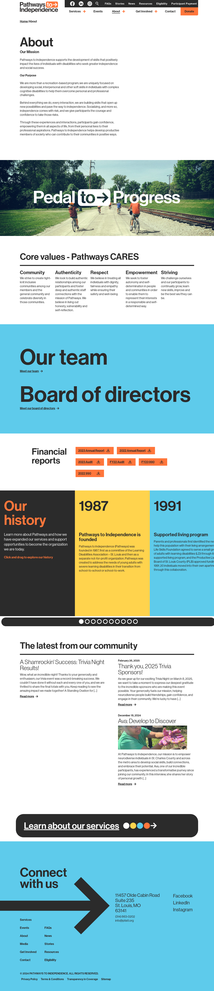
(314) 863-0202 (125, 916)
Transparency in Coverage (82, 979)
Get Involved (28, 952)
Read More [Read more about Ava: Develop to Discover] (127, 784)
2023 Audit (89, 462)
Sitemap (106, 979)
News (48, 936)
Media (24, 944)
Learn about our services (71, 825)
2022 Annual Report (135, 451)
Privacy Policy (29, 979)
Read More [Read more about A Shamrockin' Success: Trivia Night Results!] (29, 696)
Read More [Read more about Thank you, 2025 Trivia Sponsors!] (127, 704)
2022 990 (89, 473)
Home (24, 21)
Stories (49, 944)
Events (24, 928)
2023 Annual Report (94, 451)
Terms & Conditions (52, 979)
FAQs (48, 928)
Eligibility (50, 960)
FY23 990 (152, 462)
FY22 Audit (121, 462)
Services (26, 920)
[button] (81, 621)
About (33, 21)
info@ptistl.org (124, 920)
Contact (25, 960)
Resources (51, 952)
